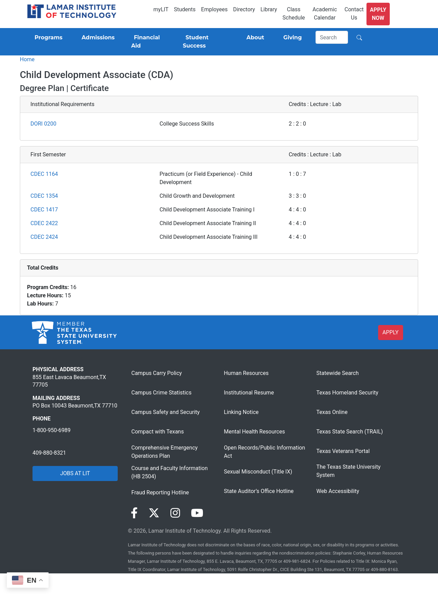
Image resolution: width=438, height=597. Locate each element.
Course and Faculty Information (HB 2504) (169, 472)
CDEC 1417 (44, 209)
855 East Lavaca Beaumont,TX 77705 (69, 381)
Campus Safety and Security (165, 412)
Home (27, 59)
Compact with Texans (157, 431)
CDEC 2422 (44, 223)
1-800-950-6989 (51, 430)
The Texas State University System (349, 471)
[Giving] (291, 37)
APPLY (391, 332)
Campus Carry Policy (156, 373)
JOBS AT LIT (75, 473)
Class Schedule (294, 13)
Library (268, 9)
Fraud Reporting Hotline (160, 492)
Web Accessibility (338, 491)
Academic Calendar (324, 13)
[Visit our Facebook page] (134, 513)
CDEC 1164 (44, 174)
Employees (214, 9)
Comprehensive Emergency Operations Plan (164, 451)
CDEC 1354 (44, 196)
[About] (254, 37)
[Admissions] (96, 37)
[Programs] (47, 37)
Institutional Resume (249, 392)
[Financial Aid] (148, 41)
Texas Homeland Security (347, 392)
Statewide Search (338, 373)
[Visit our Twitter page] (154, 513)
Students (184, 9)
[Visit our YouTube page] (197, 513)
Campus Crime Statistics (161, 392)
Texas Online (332, 412)
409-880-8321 (49, 453)
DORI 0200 (43, 123)
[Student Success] (205, 41)
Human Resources (246, 373)
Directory (244, 9)
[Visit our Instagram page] (175, 513)
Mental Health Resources (254, 431)
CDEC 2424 (44, 237)
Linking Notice (241, 412)
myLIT (160, 9)
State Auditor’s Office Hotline (259, 491)
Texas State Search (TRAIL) (350, 431)
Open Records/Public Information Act (264, 451)
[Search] (331, 37)
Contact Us (354, 13)
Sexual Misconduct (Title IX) (258, 471)
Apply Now (378, 14)
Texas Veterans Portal (343, 451)
